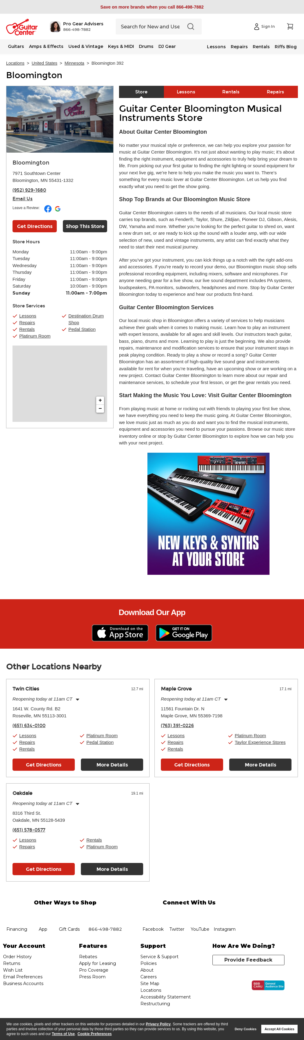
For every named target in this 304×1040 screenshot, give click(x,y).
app (42, 914)
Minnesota (75, 63)
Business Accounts (23, 983)
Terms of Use (63, 1034)
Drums (146, 46)
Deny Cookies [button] (245, 1029)
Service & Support (159, 956)
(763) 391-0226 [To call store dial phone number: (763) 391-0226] (177, 725)
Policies (148, 963)
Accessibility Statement (165, 997)
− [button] (100, 408)
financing (16, 914)
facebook (153, 914)
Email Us (23, 198)
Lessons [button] (27, 315)
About (147, 970)
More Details (112, 765)
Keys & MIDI (121, 46)
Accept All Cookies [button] (279, 1029)
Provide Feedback (248, 960)
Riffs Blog (286, 46)
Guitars (16, 46)
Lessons (216, 46)
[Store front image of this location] (59, 119)
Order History (17, 956)
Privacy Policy (158, 1024)
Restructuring (155, 1003)
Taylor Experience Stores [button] (260, 742)
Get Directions (43, 765)
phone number (105, 914)
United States (44, 63)
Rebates (88, 956)
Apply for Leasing (97, 963)
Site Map (149, 983)
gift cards (69, 914)
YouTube (200, 914)
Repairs (239, 46)
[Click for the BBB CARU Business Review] (268, 985)
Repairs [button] (27, 322)
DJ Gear (167, 46)
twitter (177, 914)
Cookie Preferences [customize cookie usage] (95, 1034)
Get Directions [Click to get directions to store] (34, 226)
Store (141, 92)
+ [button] (100, 400)
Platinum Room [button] (35, 336)
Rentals (261, 46)
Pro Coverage (93, 970)
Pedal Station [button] (82, 329)
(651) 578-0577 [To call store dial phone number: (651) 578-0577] (29, 830)
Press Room (92, 977)
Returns (11, 963)
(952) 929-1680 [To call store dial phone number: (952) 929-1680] (29, 190)
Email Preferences (22, 977)
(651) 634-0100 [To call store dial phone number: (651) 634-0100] (29, 725)
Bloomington (34, 75)
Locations (15, 63)
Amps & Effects (46, 46)
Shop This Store (85, 226)
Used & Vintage (85, 46)
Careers (148, 977)
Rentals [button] (27, 329)
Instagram (224, 914)
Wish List (13, 970)
